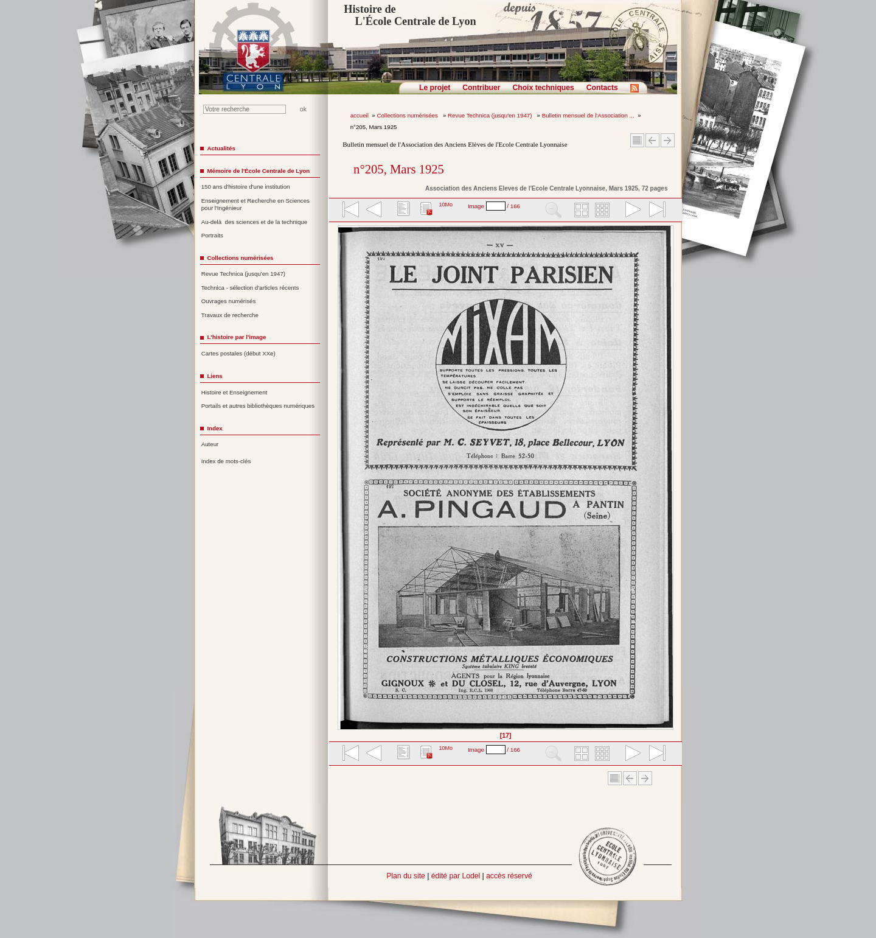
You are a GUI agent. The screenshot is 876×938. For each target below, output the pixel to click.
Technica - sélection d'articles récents (250, 287)
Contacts (602, 87)
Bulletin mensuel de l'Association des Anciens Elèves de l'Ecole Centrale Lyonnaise (454, 144)
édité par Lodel (455, 876)
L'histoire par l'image (236, 337)
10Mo (446, 204)
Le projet (434, 87)
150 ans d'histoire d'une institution (245, 186)
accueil (359, 115)
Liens (214, 376)
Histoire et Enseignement (234, 392)
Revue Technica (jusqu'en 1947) (491, 115)
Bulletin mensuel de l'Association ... (588, 115)
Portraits (212, 235)
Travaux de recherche (230, 315)
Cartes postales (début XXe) (238, 353)
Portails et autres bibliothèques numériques (258, 405)
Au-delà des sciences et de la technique (254, 222)
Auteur (210, 444)
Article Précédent (652, 140)
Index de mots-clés (226, 461)
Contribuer (481, 87)
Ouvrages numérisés (228, 301)
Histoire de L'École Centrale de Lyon (410, 15)
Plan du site (405, 876)
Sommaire (637, 140)
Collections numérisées (408, 115)
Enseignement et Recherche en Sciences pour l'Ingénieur (255, 204)
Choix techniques (543, 87)
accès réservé (509, 876)
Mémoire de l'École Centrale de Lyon (258, 170)
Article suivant (668, 140)
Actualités (221, 148)
